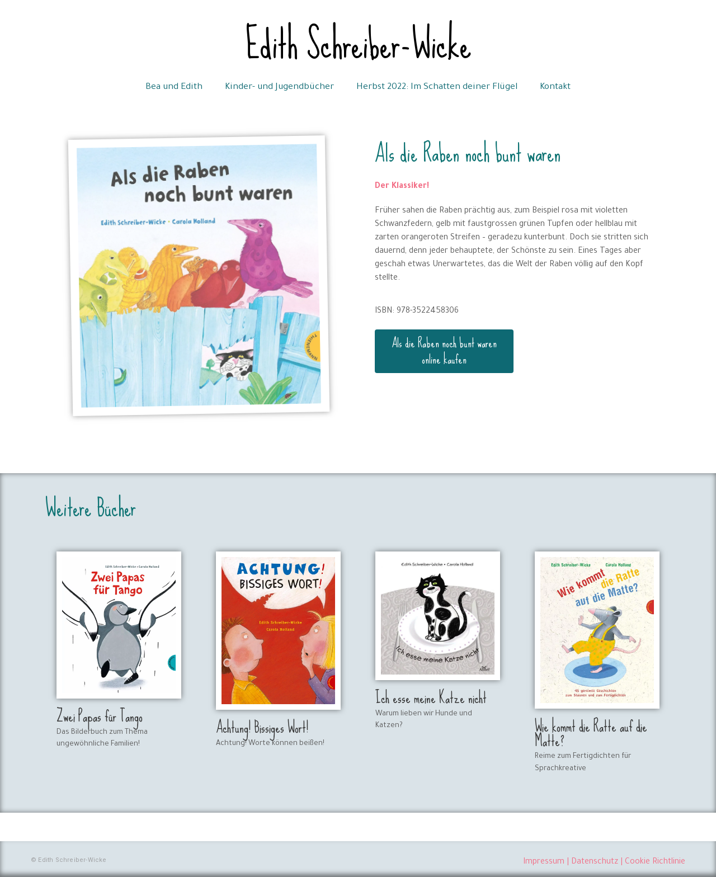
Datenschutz (594, 862)
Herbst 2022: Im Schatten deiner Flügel (436, 87)
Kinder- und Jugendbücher (279, 87)
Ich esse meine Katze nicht (431, 698)
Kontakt (555, 87)
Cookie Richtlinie (655, 862)
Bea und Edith (173, 87)
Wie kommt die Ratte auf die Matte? (591, 734)
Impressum (543, 862)
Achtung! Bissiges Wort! (262, 728)
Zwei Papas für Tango (99, 716)
